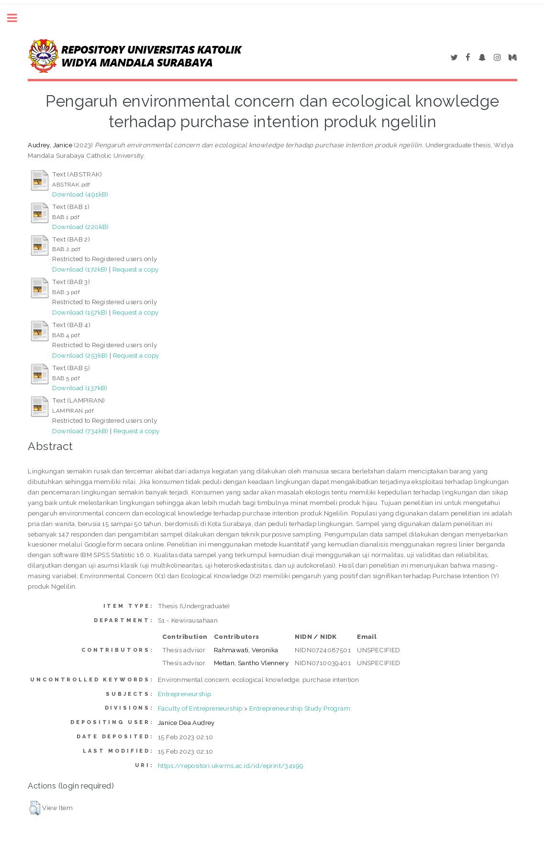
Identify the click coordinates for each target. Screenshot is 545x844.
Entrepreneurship (184, 694)
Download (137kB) (79, 388)
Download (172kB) (79, 269)
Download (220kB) (80, 226)
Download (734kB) (80, 431)
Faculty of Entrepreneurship (200, 708)
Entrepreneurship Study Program (299, 708)
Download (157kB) (79, 312)
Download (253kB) (80, 355)
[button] (34, 808)
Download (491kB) (80, 194)
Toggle (17, 18)
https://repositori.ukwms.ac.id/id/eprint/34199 (230, 765)
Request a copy (135, 269)
